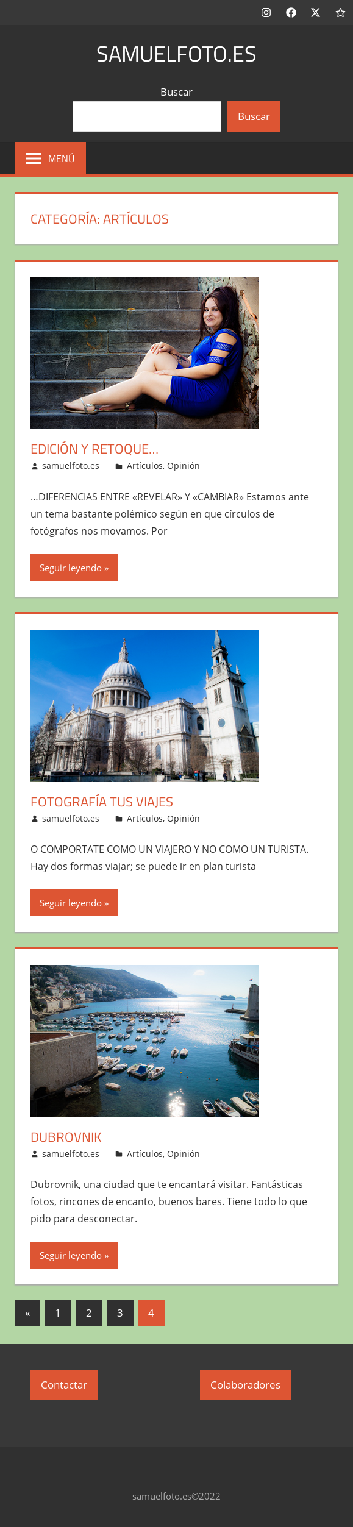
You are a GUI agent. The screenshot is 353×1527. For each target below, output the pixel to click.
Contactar (64, 1385)
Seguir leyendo (71, 567)
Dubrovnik (66, 1137)
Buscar (176, 92)
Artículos (145, 465)
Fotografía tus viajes (101, 801)
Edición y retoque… (94, 448)
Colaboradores (245, 1385)
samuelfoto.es (176, 53)
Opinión (183, 465)
